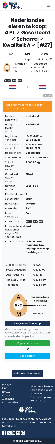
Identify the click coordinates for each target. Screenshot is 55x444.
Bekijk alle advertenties (27, 373)
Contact (7, 395)
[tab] (27, 74)
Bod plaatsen (27, 356)
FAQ (4, 388)
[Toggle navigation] (49, 5)
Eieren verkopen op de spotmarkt (41, 398)
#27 (10, 53)
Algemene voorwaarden (10, 400)
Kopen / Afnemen (27, 343)
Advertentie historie (41, 386)
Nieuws (6, 391)
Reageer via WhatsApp (27, 323)
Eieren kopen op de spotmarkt (41, 391)
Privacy (6, 384)
